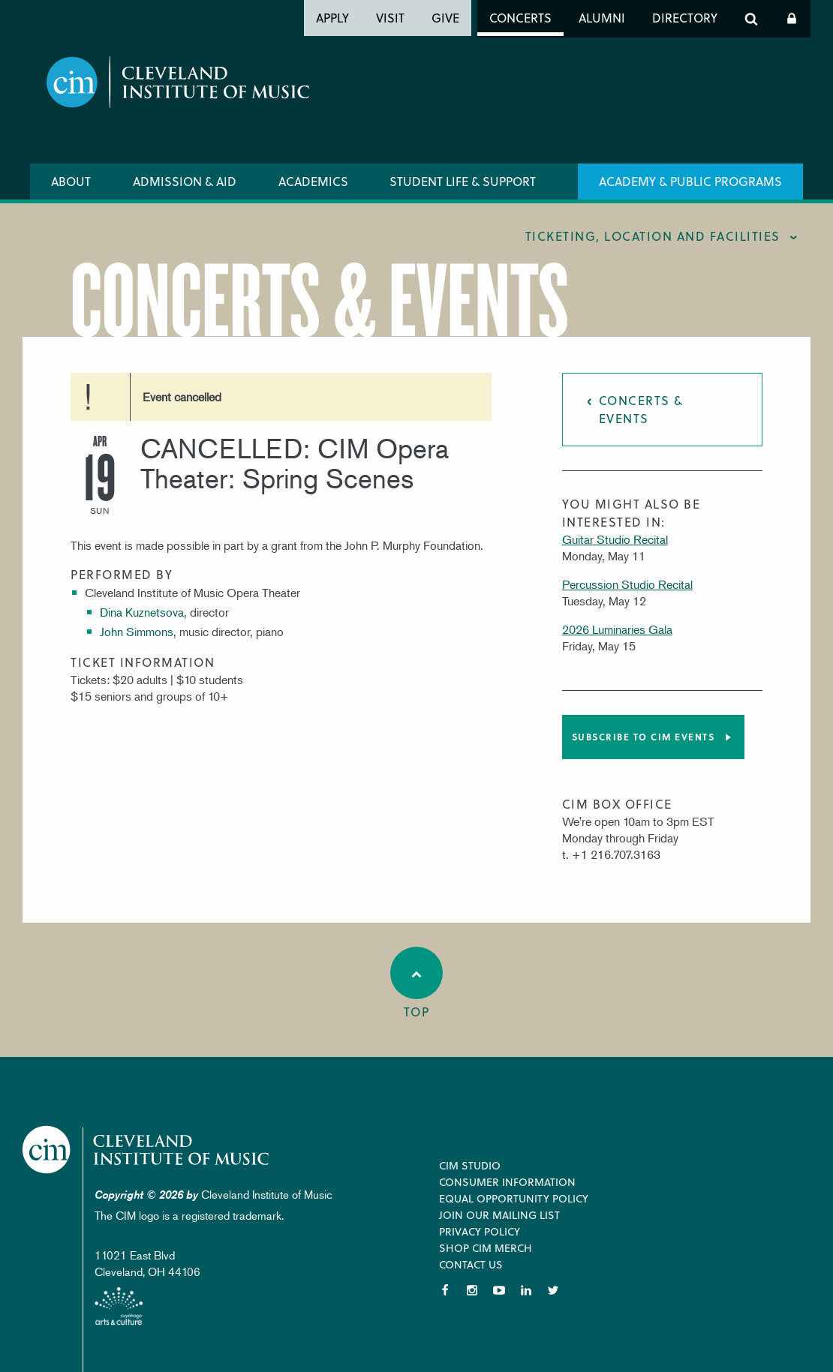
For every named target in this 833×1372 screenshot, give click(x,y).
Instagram (472, 1290)
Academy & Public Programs (690, 181)
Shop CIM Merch (485, 1248)
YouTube (499, 1290)
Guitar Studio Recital (615, 539)
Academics (313, 181)
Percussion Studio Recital (627, 584)
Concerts (520, 17)
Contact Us (471, 1264)
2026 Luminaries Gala (617, 629)
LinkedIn (526, 1290)
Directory (684, 17)
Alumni (602, 17)
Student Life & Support (462, 181)
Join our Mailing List (499, 1215)
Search (751, 19)
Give (445, 17)
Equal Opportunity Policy (513, 1198)
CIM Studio (470, 1165)
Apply (332, 17)
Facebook (445, 1290)
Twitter (553, 1290)
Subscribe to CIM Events (643, 736)
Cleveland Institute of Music (147, 1149)
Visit (390, 17)
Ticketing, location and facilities (652, 236)
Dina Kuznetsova (142, 612)
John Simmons (136, 631)
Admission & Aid (184, 181)
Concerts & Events (641, 409)
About (71, 181)
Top (416, 983)
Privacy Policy (479, 1231)
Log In (791, 19)
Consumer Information (507, 1182)
